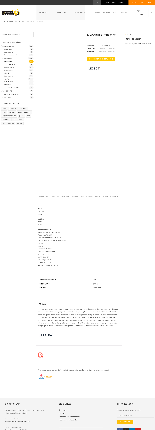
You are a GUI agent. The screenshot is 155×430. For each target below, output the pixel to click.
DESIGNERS (79, 12)
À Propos (96, 12)
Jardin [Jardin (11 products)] (21, 116)
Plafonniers (21, 21)
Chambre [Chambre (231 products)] (23, 108)
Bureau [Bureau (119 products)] (5, 108)
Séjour (113, 51)
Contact (62, 413)
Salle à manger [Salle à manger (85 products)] (8, 123)
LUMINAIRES (11, 21)
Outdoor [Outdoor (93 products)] (6, 120)
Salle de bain (8, 82)
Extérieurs (7, 84)
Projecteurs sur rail (10, 55)
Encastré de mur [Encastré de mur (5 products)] (24, 112)
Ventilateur (11, 65)
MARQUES (62, 12)
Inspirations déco (109, 12)
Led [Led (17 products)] (28, 116)
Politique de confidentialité (68, 420)
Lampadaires (8, 70)
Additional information (60, 196)
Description (43, 196)
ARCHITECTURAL (9, 46)
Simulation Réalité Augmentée (106, 196)
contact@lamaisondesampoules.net (17, 421)
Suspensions (8, 52)
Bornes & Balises (13, 88)
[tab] (43, 196)
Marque (75, 196)
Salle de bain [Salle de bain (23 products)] (17, 120)
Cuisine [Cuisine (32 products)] (12, 112)
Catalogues (123, 12)
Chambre (7, 73)
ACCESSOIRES (8, 91)
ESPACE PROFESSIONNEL (115, 2)
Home (3, 21)
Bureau (101, 51)
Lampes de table (9, 67)
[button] (152, 12)
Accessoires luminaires (11, 94)
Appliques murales (10, 79)
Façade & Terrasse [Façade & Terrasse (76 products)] (9, 116)
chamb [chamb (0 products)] (13, 108)
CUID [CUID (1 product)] (4, 112)
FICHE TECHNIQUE (87, 196)
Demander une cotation (101, 59)
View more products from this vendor (139, 44)
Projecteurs (8, 49)
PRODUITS (44, 12)
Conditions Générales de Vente (69, 417)
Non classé (7, 97)
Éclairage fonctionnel (141, 2)
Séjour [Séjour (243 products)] (19, 123)
